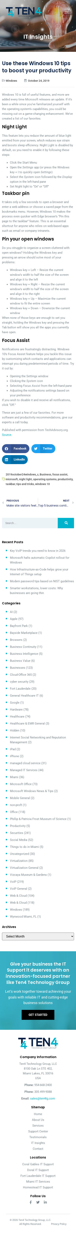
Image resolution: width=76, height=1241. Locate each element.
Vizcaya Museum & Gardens (28, 875)
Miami (14, 777)
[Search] (66, 523)
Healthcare (17, 716)
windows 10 (42, 484)
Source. (7, 435)
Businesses (17, 668)
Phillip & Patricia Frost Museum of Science (38, 819)
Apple (13, 619)
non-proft (16, 805)
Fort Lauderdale (20, 688)
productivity (65, 479)
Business (45, 474)
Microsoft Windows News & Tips (31, 791)
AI (11, 612)
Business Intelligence (24, 654)
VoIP (13, 882)
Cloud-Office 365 (21, 674)
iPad (13, 749)
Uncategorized (19, 854)
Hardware (16, 709)
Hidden (14, 730)
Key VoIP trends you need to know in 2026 (37, 551)
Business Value (20, 661)
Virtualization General (24, 868)
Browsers (16, 640)
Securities (16, 833)
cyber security (19, 681)
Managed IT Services (24, 770)
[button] (15, 448)
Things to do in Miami (24, 847)
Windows (11, 80)
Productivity (18, 826)
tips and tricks (25, 484)
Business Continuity (23, 647)
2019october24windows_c (22, 474)
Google (14, 702)
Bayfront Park (19, 626)
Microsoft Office (21, 784)
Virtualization (19, 861)
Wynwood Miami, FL (23, 916)
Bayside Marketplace (24, 633)
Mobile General (20, 798)
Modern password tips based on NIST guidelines (42, 581)
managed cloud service (25, 763)
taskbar (10, 484)
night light (25, 479)
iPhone (14, 756)
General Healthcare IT (24, 695)
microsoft (12, 479)
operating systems (45, 479)
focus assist (59, 474)
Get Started (38, 1015)
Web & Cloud (18, 895)
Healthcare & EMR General (27, 723)
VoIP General (18, 888)
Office (14, 812)
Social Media (18, 840)
